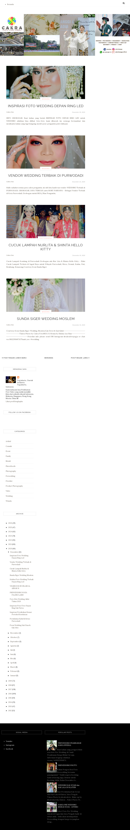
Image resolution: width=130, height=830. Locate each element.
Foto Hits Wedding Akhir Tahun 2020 (19, 590)
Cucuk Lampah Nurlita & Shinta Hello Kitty (45, 241)
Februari (13, 662)
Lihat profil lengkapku (14, 392)
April (12, 653)
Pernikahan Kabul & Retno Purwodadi (20, 610)
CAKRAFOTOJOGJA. (52, 824)
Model (8, 452)
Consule (9, 437)
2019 (10, 671)
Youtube (9, 732)
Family (8, 447)
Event (8, 442)
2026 (10, 513)
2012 (10, 701)
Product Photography (14, 476)
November (14, 623)
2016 (10, 684)
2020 (10, 539)
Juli (11, 640)
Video (8, 481)
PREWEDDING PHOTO (67, 756)
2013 (10, 697)
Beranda (10, 4)
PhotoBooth (10, 456)
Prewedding (10, 466)
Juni (12, 645)
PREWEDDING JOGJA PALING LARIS (18, 584)
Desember (14, 542)
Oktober (13, 628)
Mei (12, 649)
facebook (9, 739)
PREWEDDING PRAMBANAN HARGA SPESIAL (69, 735)
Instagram (10, 736)
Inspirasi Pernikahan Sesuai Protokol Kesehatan (21, 604)
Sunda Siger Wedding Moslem (45, 309)
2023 (10, 526)
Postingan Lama (79, 348)
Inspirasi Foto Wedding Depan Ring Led (46, 105)
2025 (10, 518)
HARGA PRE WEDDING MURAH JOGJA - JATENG (68, 796)
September (14, 632)
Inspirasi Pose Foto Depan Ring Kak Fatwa (20, 597)
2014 (10, 692)
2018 (10, 675)
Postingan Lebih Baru (15, 348)
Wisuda (9, 491)
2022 (10, 531)
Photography (45, 235)
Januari (13, 666)
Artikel (8, 432)
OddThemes (103, 824)
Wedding (46, 99)
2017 (10, 680)
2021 (10, 535)
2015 (10, 688)
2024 (10, 522)
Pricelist (9, 471)
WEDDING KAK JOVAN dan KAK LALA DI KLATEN (68, 777)
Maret (13, 657)
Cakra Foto (10, 111)
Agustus (13, 636)
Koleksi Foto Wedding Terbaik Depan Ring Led (22, 571)
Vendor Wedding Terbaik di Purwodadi (46, 173)
